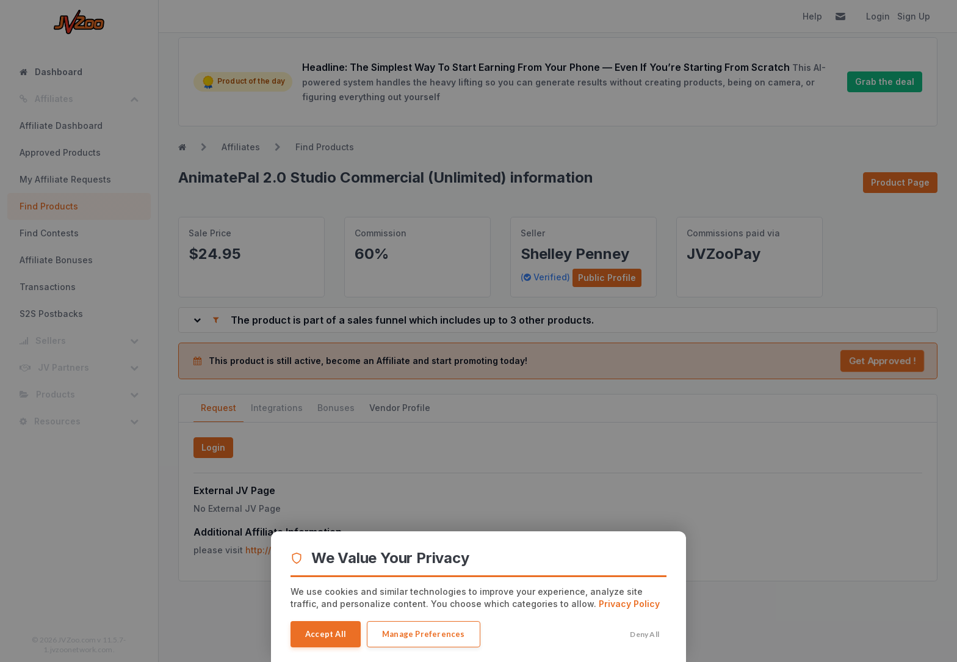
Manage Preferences (423, 634)
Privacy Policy (629, 603)
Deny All (644, 634)
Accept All (325, 634)
